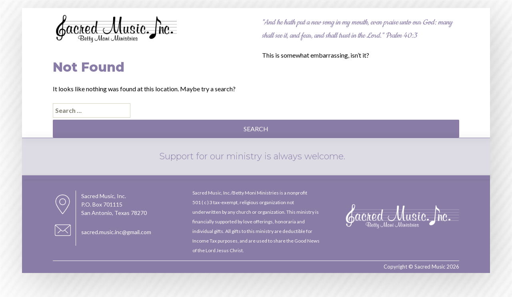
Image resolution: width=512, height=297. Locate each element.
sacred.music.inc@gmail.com (116, 232)
